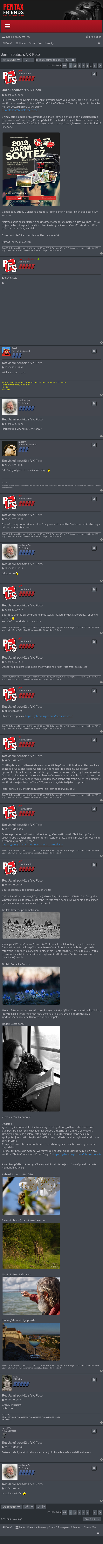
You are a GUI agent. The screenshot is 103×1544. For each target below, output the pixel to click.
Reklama (9, 278)
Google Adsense (27, 259)
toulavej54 (24, 400)
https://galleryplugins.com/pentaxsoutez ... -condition (32, 844)
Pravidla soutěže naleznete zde (20, 110)
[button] (64, 65)
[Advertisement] (51, 313)
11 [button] (95, 65)
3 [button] (79, 65)
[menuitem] (26, 37)
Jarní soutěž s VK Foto (20, 54)
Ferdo (15, 348)
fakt (15, 1376)
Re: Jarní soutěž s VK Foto (22, 363)
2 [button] (75, 65)
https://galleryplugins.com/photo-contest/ (77, 1154)
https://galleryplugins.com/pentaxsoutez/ (48, 716)
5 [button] (87, 65)
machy (22, 442)
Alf (20, 71)
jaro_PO (6, 1428)
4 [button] (83, 65)
